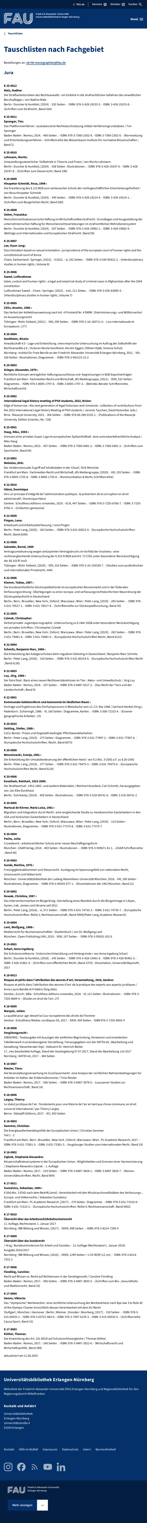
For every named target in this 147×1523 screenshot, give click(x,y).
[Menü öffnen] (137, 19)
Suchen (135, 4)
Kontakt (9, 1449)
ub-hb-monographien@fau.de (46, 63)
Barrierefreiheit (106, 1449)
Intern (87, 1449)
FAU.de (79, 4)
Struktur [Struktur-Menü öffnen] (117, 4)
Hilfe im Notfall (28, 1449)
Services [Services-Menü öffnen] (99, 4)
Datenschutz (70, 1449)
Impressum (50, 1449)
